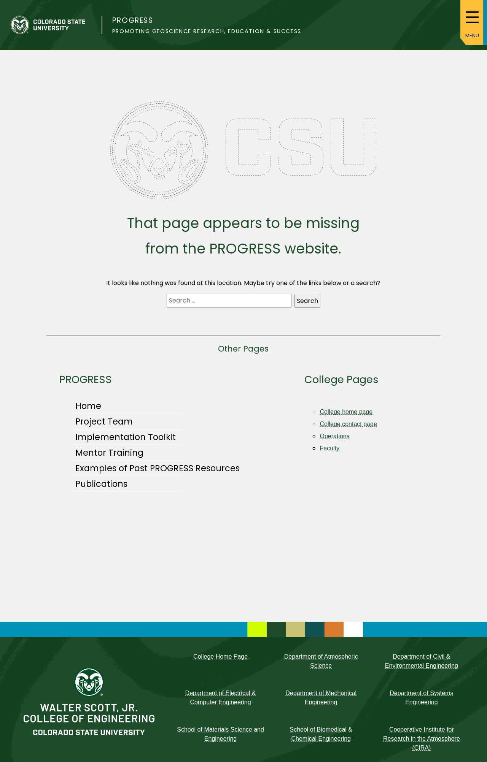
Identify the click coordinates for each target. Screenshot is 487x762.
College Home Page (220, 656)
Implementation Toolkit (125, 437)
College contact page (348, 424)
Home (88, 406)
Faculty (329, 448)
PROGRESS (132, 20)
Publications (101, 484)
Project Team (104, 421)
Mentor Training (109, 453)
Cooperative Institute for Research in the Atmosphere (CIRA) (421, 738)
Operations (334, 436)
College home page (346, 412)
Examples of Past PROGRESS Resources (157, 468)
